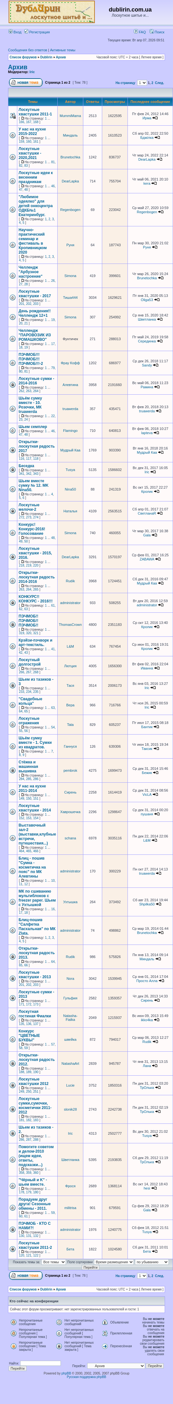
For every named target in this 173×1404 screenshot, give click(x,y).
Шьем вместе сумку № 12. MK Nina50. (33, 485)
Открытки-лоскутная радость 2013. (37, 953)
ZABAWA (147, 559)
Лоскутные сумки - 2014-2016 (36, 380)
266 (21, 672)
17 (53, 344)
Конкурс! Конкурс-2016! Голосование (32, 529)
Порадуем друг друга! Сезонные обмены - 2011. (35, 1204)
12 (26, 884)
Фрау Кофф (70, 363)
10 (53, 880)
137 (36, 1024)
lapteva (146, 433)
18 (20, 347)
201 (21, 304)
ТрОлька (147, 1087)
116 (21, 458)
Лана (147, 1066)
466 (36, 851)
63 (26, 609)
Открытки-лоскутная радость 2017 (37, 446)
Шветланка (147, 319)
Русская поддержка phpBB (86, 1377)
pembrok (70, 770)
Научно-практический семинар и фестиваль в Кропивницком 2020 (33, 241)
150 (28, 798)
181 (21, 1120)
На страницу (126, 83)
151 (36, 798)
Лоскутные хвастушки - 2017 (35, 293)
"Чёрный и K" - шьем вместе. (33, 1182)
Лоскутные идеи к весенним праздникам (36, 177)
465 (28, 851)
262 (21, 391)
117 (28, 458)
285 (28, 779)
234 (28, 692)
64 (20, 711)
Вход (15, 32)
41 (53, 649)
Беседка (26, 466)
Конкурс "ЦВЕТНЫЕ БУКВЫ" (29, 1035)
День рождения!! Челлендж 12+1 (35, 313)
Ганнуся (70, 746)
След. (159, 83)
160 (28, 141)
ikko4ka (147, 1020)
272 (21, 517)
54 (53, 727)
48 (26, 189)
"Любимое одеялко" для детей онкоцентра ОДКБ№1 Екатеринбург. (36, 206)
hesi (147, 1188)
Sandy (147, 365)
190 (36, 1072)
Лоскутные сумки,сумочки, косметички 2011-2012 (35, 1105)
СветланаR (147, 513)
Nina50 (70, 489)
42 (20, 652)
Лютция (70, 666)
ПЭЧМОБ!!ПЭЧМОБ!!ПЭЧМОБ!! (28, 620)
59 (26, 1048)
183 (36, 1120)
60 (20, 1216)
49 (20, 541)
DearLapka (147, 159)
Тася (70, 685)
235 (36, 692)
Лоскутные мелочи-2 (29, 507)
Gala (147, 535)
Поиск (157, 32)
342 (28, 473)
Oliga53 (147, 300)
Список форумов (23, 57)
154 (36, 818)
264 (36, 391)
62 (20, 609)
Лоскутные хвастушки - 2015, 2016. (35, 553)
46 (53, 186)
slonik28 (70, 1109)
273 (28, 517)
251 (36, 1091)
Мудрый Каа (70, 450)
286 (36, 779)
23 (20, 419)
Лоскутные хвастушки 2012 (34, 1081)
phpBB (66, 1373)
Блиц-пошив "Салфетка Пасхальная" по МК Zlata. (37, 927)
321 (36, 633)
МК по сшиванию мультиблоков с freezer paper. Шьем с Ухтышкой (37, 898)
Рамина (147, 387)
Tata (70, 725)
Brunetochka (70, 157)
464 (21, 851)
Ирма (147, 118)
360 (36, 1172)
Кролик (147, 491)
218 (21, 565)
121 (28, 1255)
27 (20, 284)
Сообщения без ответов (27, 50)
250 (28, 1091)
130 (21, 1236)
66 (26, 965)
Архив (61, 57)
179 (28, 1192)
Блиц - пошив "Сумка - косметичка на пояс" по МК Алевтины (32, 867)
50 (26, 541)
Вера (70, 705)
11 (20, 884)
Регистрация (37, 32)
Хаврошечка (70, 812)
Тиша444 (70, 297)
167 (28, 122)
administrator (70, 603)
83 (26, 165)
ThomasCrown (70, 624)
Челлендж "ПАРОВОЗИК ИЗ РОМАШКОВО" (35, 335)
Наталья (70, 511)
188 (21, 1072)
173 (36, 1004)
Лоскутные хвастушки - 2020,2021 (30, 153)
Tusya (70, 470)
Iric (32, 72)
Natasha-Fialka (70, 1017)
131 (28, 1236)
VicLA (147, 794)
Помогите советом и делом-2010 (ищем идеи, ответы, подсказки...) (36, 1156)
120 (21, 1255)
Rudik (70, 581)
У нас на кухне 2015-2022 (32, 131)
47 (20, 189)
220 (36, 565)
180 (36, 1192)
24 (26, 419)
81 (53, 162)
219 (28, 565)
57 (53, 1044)
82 (20, 165)
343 (36, 473)
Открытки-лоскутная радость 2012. (37, 1059)
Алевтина (70, 385)
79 (53, 368)
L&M (70, 646)
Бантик (146, 727)
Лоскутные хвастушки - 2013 (35, 974)
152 (21, 818)
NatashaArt (70, 1063)
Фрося (70, 1186)
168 (36, 122)
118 (36, 458)
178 (21, 1192)
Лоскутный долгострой (30, 662)
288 (36, 1139)
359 (28, 1172)
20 (20, 323)
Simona (70, 276)
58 (20, 1048)
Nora (70, 978)
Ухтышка (70, 902)
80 (20, 371)
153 (28, 818)
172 (28, 1004)
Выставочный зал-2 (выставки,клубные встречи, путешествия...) (37, 834)
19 (53, 320)
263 (28, 391)
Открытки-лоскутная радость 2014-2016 (37, 577)
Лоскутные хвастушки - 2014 (35, 807)
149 (21, 798)
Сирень (70, 792)
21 (26, 323)
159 (21, 141)
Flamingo (70, 431)
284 (21, 779)
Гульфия (70, 998)
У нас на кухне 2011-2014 (32, 788)
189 (28, 1072)
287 (28, 1139)
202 (28, 304)
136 (28, 1024)
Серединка (147, 341)
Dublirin (46, 57)
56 (26, 731)
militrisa (70, 1208)
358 (21, 1172)
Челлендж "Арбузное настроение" (31, 272)
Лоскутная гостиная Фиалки (35, 1013)
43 (26, 652)
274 (36, 517)
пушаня (147, 814)
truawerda (70, 409)
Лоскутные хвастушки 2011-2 (35, 1245)
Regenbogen (70, 210)
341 (21, 473)
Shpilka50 (146, 904)
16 (53, 909)
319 (21, 633)
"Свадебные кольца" (30, 701)
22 (53, 416)
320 (28, 633)
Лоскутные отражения (29, 720)
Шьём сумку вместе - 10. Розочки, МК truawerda (30, 405)
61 (53, 605)
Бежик (147, 773)
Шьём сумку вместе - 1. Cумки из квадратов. (35, 742)
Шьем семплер (33, 427)
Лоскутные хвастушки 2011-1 (35, 111)
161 (36, 141)
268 (36, 672)
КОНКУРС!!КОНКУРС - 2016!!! (36, 598)
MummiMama (70, 116)
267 (28, 672)
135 (21, 1024)
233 (21, 692)
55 (20, 731)
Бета (70, 1249)
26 (53, 280)
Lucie (70, 1085)
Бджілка (146, 137)
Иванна (147, 668)
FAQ (140, 32)
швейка (70, 1039)
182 (28, 1120)
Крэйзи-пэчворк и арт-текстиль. (35, 642)
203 (36, 304)
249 (21, 1091)
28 (26, 284)
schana (70, 838)
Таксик (147, 749)
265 (36, 589)
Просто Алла (147, 981)
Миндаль (70, 135)
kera (147, 183)
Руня (70, 245)
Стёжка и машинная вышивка (28, 766)
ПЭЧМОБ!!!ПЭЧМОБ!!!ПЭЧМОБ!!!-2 (31, 359)
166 (21, 122)
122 (36, 1255)
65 (26, 711)
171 (21, 1004)
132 (36, 1236)
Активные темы (62, 50)
